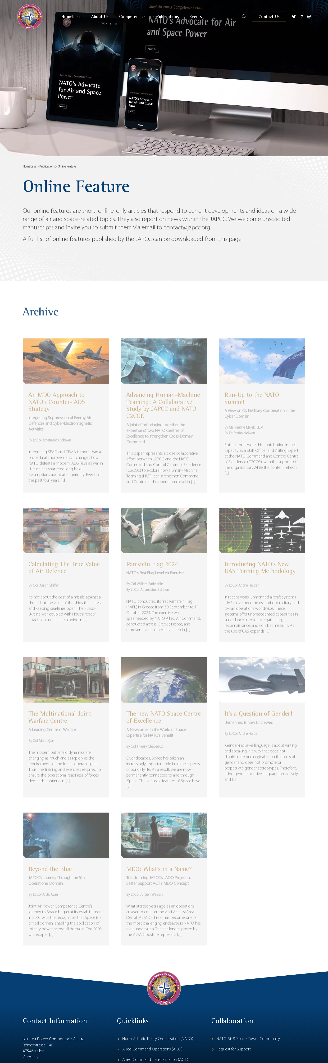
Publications (47, 169)
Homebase (29, 169)
